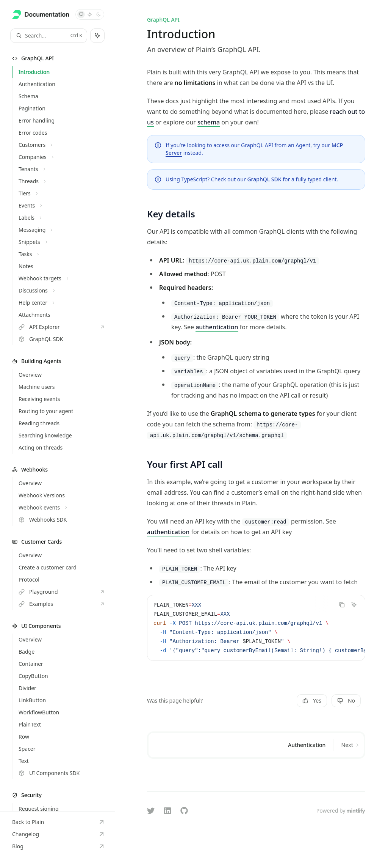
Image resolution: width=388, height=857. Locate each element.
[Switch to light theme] (90, 14)
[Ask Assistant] (354, 605)
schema (208, 122)
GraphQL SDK (264, 179)
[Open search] (49, 35)
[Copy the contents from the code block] (342, 605)
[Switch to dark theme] (98, 14)
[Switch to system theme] (81, 14)
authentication (217, 327)
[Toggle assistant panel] (97, 35)
